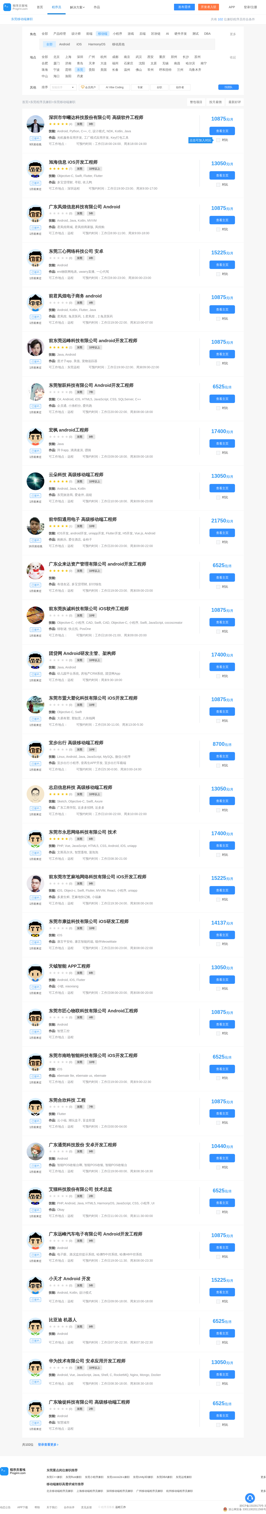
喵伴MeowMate (105, 941)
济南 (68, 63)
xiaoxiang (71, 986)
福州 (115, 63)
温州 (127, 69)
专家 (140, 87)
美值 (77, 361)
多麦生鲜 (63, 897)
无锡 (165, 63)
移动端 (102, 33)
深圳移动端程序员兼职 (119, 1491)
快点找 (73, 629)
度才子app (64, 361)
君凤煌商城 (65, 227)
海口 (56, 76)
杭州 (103, 57)
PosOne (85, 629)
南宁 (204, 63)
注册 (254, 7)
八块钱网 (89, 718)
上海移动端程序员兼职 (89, 1491)
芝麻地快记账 (81, 897)
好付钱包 (95, 584)
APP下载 (22, 1507)
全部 (45, 33)
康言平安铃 (65, 941)
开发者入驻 (208, 7)
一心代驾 (102, 271)
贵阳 (92, 69)
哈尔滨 (190, 63)
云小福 (61, 1120)
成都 (115, 57)
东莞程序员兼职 (41, 102)
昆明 (68, 69)
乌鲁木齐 (195, 69)
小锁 (60, 986)
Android (64, 44)
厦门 (56, 63)
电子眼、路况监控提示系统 (75, 1254)
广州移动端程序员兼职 (149, 1491)
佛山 (139, 69)
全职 (159, 87)
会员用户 (88, 87)
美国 (103, 69)
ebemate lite (65, 1075)
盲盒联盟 (89, 1120)
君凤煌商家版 (84, 227)
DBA (207, 33)
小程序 (117, 33)
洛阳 (68, 76)
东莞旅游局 (65, 495)
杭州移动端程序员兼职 (179, 1491)
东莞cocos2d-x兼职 (118, 1477)
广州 (92, 57)
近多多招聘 (85, 807)
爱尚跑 (87, 405)
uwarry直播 (86, 271)
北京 (56, 57)
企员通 (61, 405)
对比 (225, 140)
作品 (97, 7)
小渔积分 (74, 405)
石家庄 (128, 63)
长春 (115, 69)
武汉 (139, 57)
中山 (45, 76)
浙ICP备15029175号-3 (252, 1505)
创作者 (180, 87)
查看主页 (222, 131)
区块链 (155, 33)
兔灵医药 (74, 316)
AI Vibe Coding (114, 87)
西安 (150, 57)
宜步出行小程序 (68, 763)
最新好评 (235, 102)
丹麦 (80, 76)
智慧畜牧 (81, 852)
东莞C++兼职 (54, 1477)
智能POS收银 (93, 1165)
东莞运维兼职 (184, 1477)
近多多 (99, 807)
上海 (68, 57)
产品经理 (59, 33)
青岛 (80, 63)
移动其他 (118, 44)
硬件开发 (180, 33)
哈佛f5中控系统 (107, 1254)
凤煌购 (99, 227)
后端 (142, 33)
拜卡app (62, 450)
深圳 (80, 57)
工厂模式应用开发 (96, 137)
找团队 (229, 87)
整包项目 (196, 102)
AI (167, 33)
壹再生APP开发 (92, 763)
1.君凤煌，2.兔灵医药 (98, 316)
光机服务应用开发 (69, 137)
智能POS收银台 (116, 1165)
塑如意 (76, 718)
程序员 (56, 7)
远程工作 (120, 1507)
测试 (195, 33)
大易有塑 (63, 718)
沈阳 (142, 63)
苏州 (197, 57)
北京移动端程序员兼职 (60, 1491)
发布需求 (184, 7)
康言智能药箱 (84, 941)
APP (232, 7)
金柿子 (87, 539)
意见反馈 (86, 1507)
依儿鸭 (87, 182)
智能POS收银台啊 (69, 1165)
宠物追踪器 (89, 361)
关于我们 (52, 1507)
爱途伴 (79, 495)
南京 (127, 57)
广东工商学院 (66, 807)
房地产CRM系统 (92, 673)
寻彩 (78, 182)
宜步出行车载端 (115, 763)
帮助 (37, 1507)
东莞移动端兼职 (22, 19)
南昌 (177, 63)
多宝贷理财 (65, 182)
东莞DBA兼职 (164, 1477)
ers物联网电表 (67, 271)
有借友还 (63, 584)
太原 (154, 63)
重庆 (162, 57)
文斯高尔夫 (65, 852)
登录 (247, 7)
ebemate (100, 1075)
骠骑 (88, 450)
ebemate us (84, 1075)
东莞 (80, 69)
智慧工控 (63, 1031)
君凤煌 (61, 316)
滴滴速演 (76, 450)
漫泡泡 (93, 852)
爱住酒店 (74, 539)
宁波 (56, 69)
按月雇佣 (215, 102)
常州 (150, 69)
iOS (79, 44)
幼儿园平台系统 (68, 673)
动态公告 (5, 1507)
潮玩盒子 (74, 1120)
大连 (103, 63)
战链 (89, 495)
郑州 (174, 57)
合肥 (45, 63)
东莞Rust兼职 (74, 1477)
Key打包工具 (119, 137)
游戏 (131, 33)
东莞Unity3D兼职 (143, 1477)
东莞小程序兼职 (94, 1477)
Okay (61, 1209)
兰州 (180, 69)
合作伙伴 (69, 1507)
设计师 (76, 33)
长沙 (186, 57)
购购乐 (61, 539)
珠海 (45, 69)
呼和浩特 (165, 69)
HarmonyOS (97, 44)
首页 (40, 7)
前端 (89, 33)
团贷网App (112, 673)
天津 (92, 63)
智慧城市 (63, 1422)
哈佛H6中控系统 (130, 1254)
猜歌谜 (61, 629)
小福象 (96, 897)
